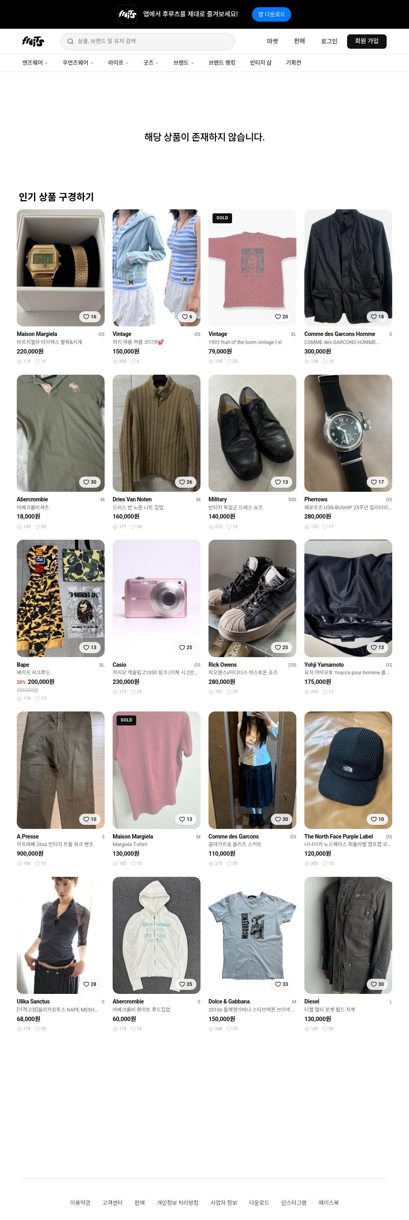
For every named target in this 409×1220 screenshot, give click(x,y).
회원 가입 (367, 41)
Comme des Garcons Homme (339, 334)
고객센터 (112, 1203)
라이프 (118, 63)
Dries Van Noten (132, 499)
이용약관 (80, 1203)
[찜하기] (90, 316)
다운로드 (259, 1203)
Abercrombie (32, 499)
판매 (299, 41)
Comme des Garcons (233, 836)
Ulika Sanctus (33, 1001)
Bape (23, 665)
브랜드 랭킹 (222, 63)
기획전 (293, 63)
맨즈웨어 (35, 63)
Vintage (122, 334)
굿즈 (151, 63)
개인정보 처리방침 (178, 1203)
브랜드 (183, 63)
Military (217, 499)
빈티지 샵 (261, 63)
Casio (119, 665)
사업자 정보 (223, 1203)
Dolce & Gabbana (229, 1001)
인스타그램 (293, 1203)
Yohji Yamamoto (324, 665)
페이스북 (329, 1203)
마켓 (272, 41)
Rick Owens (222, 665)
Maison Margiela (37, 334)
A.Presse (28, 836)
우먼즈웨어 (78, 63)
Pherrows (316, 499)
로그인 (329, 41)
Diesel (311, 1001)
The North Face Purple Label (338, 836)
